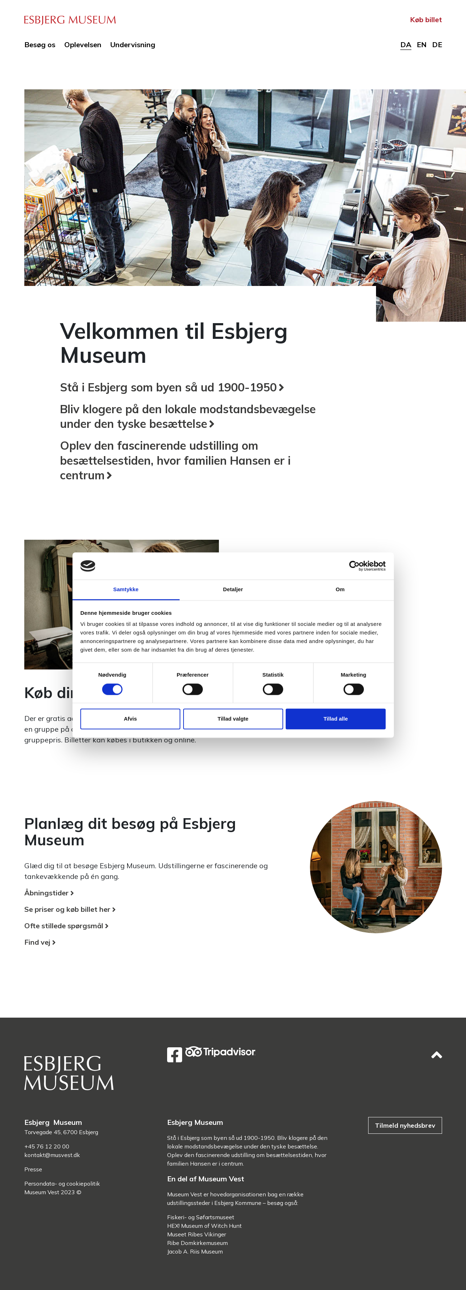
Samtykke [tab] (126, 590)
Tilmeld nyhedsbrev (405, 1125)
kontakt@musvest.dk (52, 1154)
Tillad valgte (232, 719)
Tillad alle (336, 719)
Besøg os (39, 44)
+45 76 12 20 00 (46, 1146)
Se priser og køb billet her (67, 909)
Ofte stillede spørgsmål (63, 925)
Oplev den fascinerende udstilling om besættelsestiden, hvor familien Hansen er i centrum (175, 460)
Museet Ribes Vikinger (196, 1234)
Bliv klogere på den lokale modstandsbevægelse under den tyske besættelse (188, 416)
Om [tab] (340, 590)
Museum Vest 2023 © (52, 1192)
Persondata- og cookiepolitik (62, 1183)
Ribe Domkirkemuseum (197, 1242)
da (405, 44)
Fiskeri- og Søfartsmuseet (200, 1217)
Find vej (37, 942)
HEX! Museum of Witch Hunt (204, 1225)
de (437, 44)
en (422, 44)
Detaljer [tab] (233, 590)
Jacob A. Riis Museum (195, 1251)
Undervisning (132, 44)
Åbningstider (46, 892)
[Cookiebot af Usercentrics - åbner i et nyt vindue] (354, 565)
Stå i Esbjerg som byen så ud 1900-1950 (168, 387)
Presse (33, 1169)
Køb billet (426, 19)
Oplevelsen (82, 44)
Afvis (130, 719)
